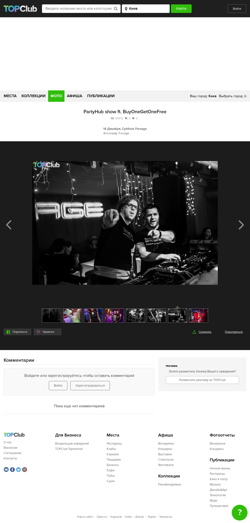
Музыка (215, 484)
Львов (151, 517)
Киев (128, 517)
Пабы (111, 476)
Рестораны (114, 444)
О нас (8, 442)
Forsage (141, 129)
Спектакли (166, 460)
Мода (213, 501)
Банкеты (113, 465)
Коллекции (33, 96)
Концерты (165, 449)
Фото (56, 96)
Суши (111, 481)
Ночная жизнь (220, 468)
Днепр (139, 517)
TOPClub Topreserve (69, 449)
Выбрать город (231, 96)
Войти (237, 9)
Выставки (165, 454)
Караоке (113, 454)
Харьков (116, 517)
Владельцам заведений (72, 444)
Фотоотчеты (222, 435)
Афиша (74, 96)
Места (10, 96)
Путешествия (219, 506)
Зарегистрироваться (90, 386)
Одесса (102, 517)
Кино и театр (219, 479)
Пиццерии (114, 460)
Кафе (111, 470)
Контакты (10, 458)
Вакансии (10, 448)
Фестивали (166, 465)
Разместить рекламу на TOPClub (202, 380)
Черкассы (165, 517)
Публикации (101, 96)
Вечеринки (166, 444)
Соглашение (12, 453)
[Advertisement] (125, 54)
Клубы (111, 449)
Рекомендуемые (169, 484)
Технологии (218, 495)
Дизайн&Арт (218, 490)
